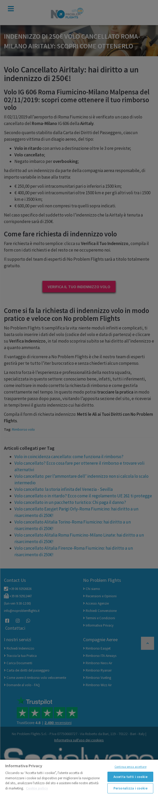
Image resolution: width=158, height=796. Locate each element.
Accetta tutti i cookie (130, 777)
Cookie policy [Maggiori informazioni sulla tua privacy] (37, 788)
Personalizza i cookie (130, 788)
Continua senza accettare (130, 767)
